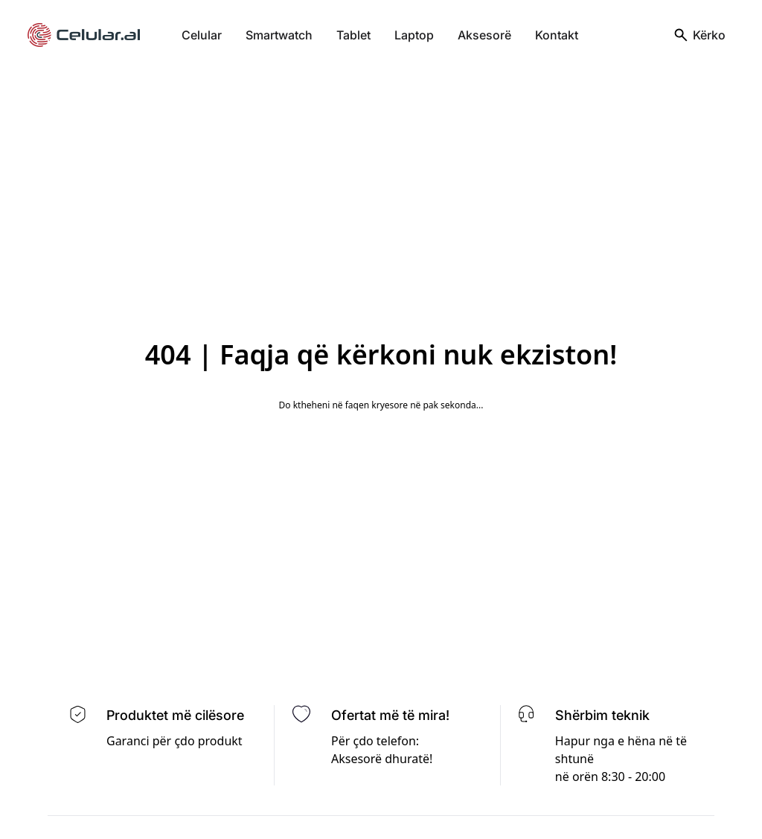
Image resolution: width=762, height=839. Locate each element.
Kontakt (556, 35)
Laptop (414, 35)
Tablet (353, 35)
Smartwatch (279, 35)
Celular (202, 35)
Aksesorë (484, 35)
